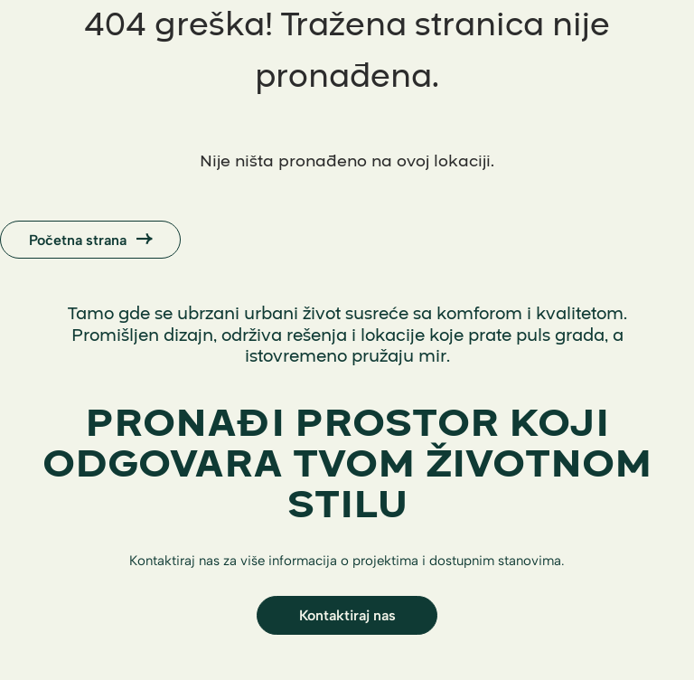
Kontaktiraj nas (347, 615)
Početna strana (90, 240)
